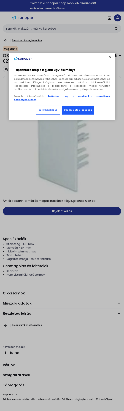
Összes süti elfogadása (78, 110)
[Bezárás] (110, 57)
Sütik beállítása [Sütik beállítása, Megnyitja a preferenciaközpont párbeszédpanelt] (48, 110)
